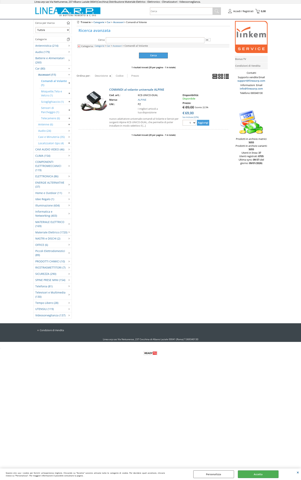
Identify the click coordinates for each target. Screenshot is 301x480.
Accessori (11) (47, 74)
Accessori (117, 45)
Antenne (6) (45, 124)
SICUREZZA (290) (45, 274)
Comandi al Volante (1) (54, 83)
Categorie (99, 45)
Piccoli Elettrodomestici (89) (50, 253)
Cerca (101, 39)
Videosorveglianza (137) (50, 315)
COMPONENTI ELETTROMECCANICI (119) (48, 166)
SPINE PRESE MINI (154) (50, 280)
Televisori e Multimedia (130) (50, 294)
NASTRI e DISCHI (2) (47, 238)
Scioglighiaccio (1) (52, 102)
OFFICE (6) (41, 245)
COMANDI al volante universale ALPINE (136, 89)
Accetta (258, 474)
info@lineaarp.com (251, 88)
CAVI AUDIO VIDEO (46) (49, 149)
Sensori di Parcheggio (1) (50, 110)
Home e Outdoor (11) (48, 193)
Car (108, 45)
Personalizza (213, 474)
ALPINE (142, 99)
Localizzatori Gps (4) (51, 143)
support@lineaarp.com (251, 80)
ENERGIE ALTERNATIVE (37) (49, 184)
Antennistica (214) (46, 45)
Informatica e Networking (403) (46, 213)
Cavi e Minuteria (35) (51, 137)
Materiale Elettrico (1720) (51, 232)
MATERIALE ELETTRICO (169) (49, 224)
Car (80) (40, 68)
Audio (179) (42, 52)
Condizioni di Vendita (52, 330)
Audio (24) (44, 131)
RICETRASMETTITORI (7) (50, 267)
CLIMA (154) (42, 156)
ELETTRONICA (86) (46, 176)
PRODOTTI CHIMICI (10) (50, 261)
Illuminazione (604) (47, 205)
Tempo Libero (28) (46, 303)
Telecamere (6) (50, 118)
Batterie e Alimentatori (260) (49, 60)
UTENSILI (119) (44, 309)
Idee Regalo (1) (44, 199)
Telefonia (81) (44, 286)
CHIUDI (298, 472)
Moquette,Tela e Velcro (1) (51, 93)
